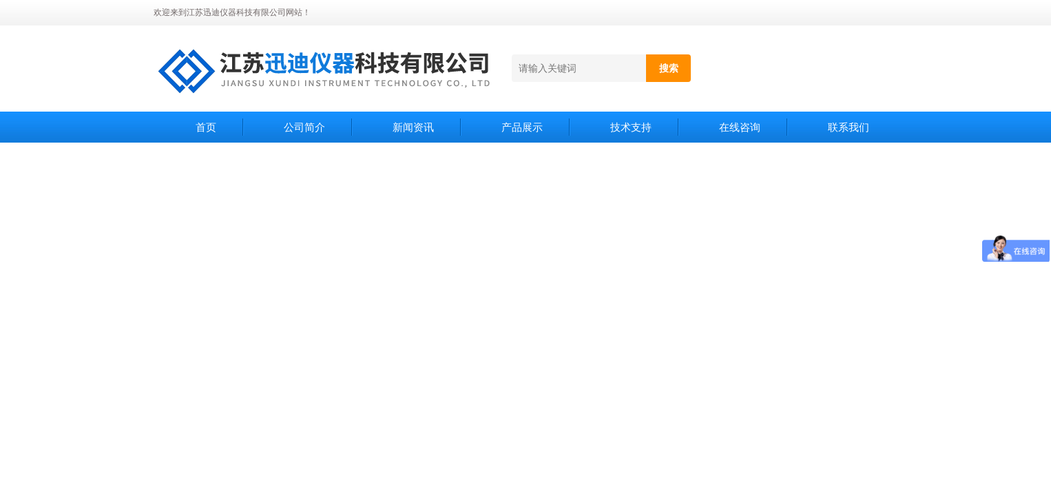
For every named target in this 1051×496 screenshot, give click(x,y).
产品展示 (522, 127)
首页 (206, 127)
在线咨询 (739, 127)
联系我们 (848, 127)
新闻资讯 (413, 127)
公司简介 (304, 127)
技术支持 (631, 127)
